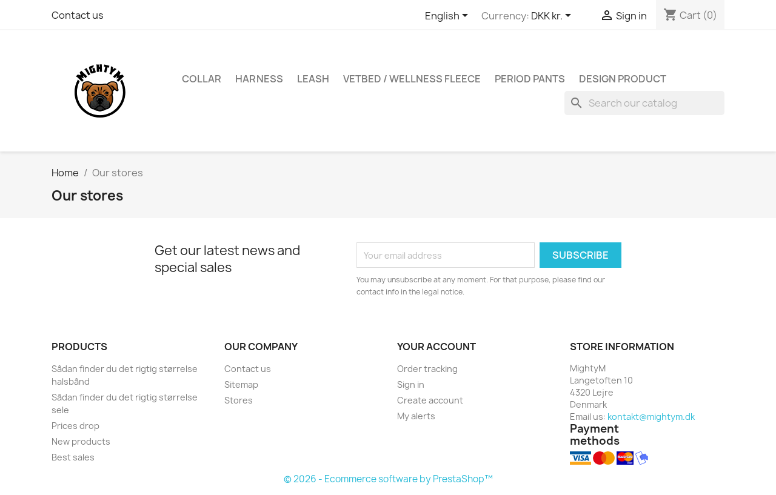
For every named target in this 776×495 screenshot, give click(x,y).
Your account (436, 346)
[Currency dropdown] (553, 16)
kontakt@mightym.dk (651, 416)
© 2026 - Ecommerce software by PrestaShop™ (388, 479)
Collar (201, 78)
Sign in (410, 384)
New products (81, 441)
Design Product (622, 78)
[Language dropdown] (448, 16)
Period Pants (530, 78)
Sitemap (241, 384)
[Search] (644, 103)
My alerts (416, 416)
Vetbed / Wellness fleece (412, 78)
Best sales (73, 457)
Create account (430, 400)
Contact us (78, 15)
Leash (313, 78)
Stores (238, 400)
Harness (259, 78)
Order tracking (427, 368)
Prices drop (75, 425)
